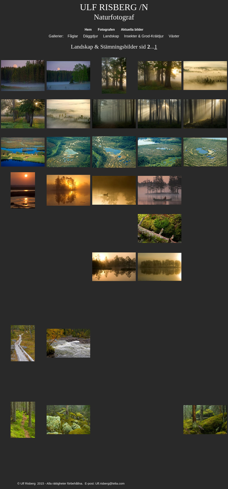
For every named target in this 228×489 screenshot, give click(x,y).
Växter (174, 36)
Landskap (111, 36)
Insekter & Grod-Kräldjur (144, 36)
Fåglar (73, 36)
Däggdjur (90, 36)
